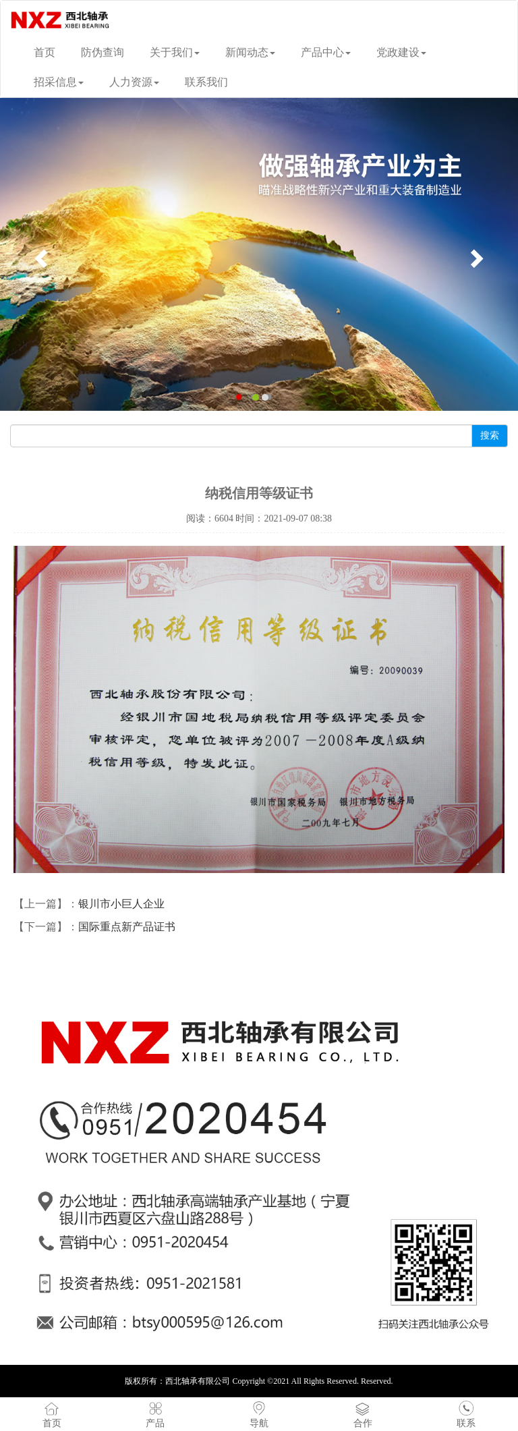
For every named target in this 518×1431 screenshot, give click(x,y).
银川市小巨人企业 (121, 903)
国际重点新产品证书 (126, 926)
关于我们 (175, 52)
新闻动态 (250, 52)
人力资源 (134, 82)
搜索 (489, 435)
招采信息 (59, 82)
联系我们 (206, 82)
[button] (39, 254)
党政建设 (401, 52)
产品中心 (326, 52)
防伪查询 (102, 52)
